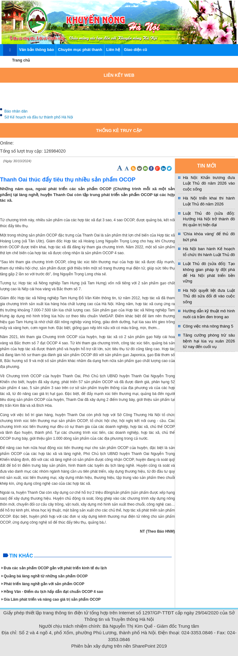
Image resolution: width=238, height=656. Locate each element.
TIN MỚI (206, 165)
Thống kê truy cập (119, 130)
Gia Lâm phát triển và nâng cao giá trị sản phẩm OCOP (51, 599)
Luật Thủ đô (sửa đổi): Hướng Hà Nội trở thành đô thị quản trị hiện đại (209, 219)
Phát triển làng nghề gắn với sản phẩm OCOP (43, 584)
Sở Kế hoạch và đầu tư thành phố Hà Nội (38, 119)
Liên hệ (113, 50)
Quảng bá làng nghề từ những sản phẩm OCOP (45, 576)
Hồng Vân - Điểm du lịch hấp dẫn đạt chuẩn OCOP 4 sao (52, 591)
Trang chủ (21, 60)
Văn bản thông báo (36, 50)
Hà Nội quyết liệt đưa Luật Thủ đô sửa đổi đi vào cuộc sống (209, 296)
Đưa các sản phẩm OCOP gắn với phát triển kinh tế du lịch (54, 568)
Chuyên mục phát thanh (80, 50)
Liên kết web (119, 75)
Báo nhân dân (16, 113)
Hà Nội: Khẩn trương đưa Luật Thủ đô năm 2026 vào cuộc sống (209, 183)
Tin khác (21, 555)
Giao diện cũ (135, 50)
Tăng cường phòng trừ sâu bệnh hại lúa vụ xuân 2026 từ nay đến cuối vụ (209, 341)
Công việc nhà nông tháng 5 (208, 326)
